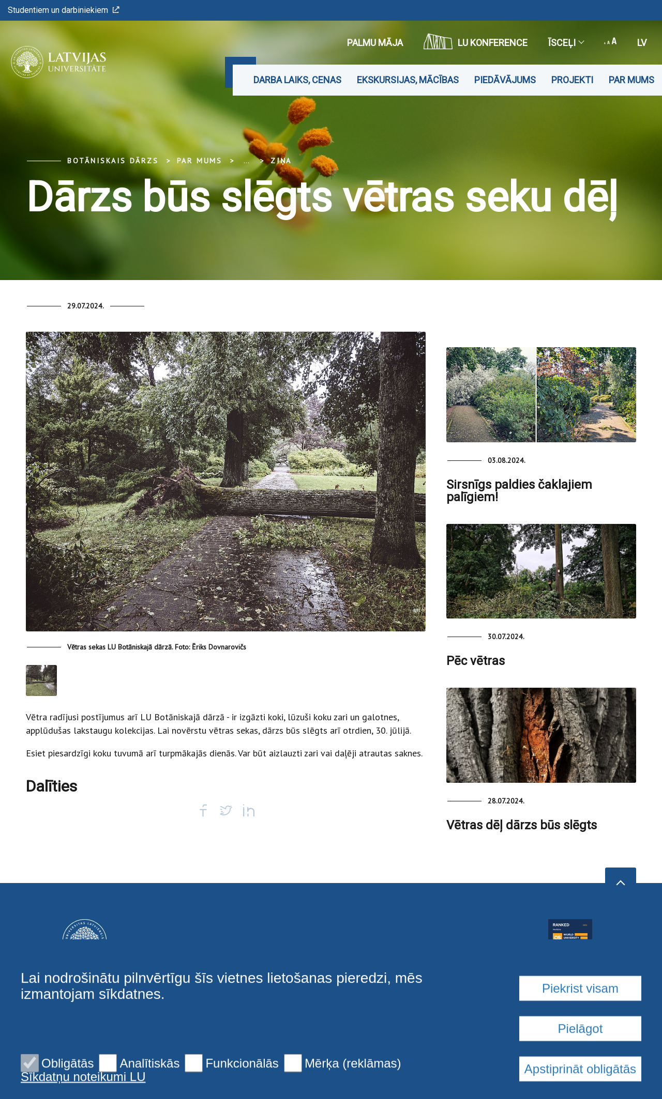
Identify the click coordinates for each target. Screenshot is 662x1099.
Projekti (572, 79)
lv (641, 42)
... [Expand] (246, 160)
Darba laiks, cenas (297, 79)
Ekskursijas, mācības (408, 79)
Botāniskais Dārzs (113, 160)
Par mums (631, 79)
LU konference (476, 41)
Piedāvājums (505, 79)
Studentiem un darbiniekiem (63, 10)
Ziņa (281, 160)
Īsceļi (565, 42)
